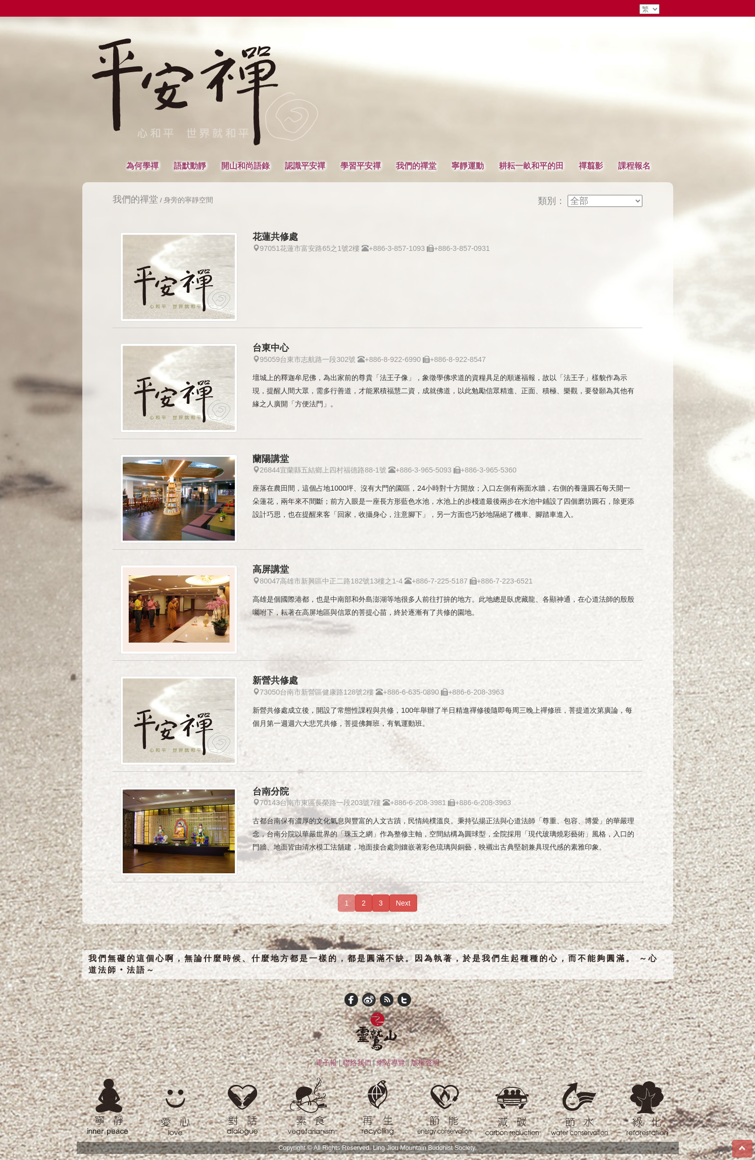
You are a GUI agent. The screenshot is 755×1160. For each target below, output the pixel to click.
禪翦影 (591, 165)
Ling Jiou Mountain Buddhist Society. (425, 1147)
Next (403, 903)
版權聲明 (425, 1063)
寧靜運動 (467, 165)
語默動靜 (190, 165)
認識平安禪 (305, 165)
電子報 (326, 1063)
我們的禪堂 (416, 165)
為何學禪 (142, 165)
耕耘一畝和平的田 (531, 165)
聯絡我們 (357, 1063)
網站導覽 (391, 1063)
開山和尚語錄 (245, 165)
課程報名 (634, 165)
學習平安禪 (360, 165)
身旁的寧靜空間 (188, 200)
